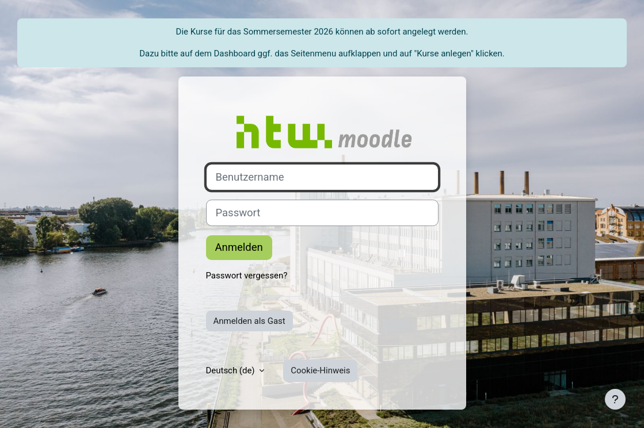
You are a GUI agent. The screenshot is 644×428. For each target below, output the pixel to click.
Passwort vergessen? (247, 275)
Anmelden (239, 247)
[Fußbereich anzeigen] (615, 399)
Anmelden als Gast (249, 321)
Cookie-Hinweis (320, 370)
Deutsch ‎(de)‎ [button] (231, 370)
